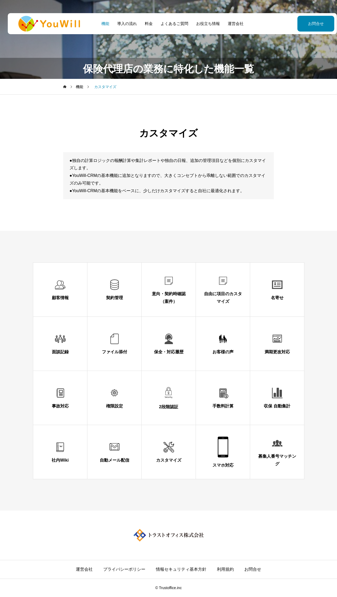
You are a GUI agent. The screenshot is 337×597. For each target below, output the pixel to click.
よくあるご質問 (170, 23)
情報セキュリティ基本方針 (181, 569)
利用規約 (225, 569)
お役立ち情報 (204, 23)
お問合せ (303, 23)
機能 (101, 23)
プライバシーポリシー (124, 569)
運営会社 (232, 23)
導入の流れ (123, 23)
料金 (145, 23)
